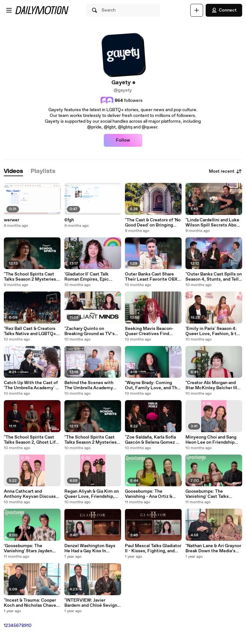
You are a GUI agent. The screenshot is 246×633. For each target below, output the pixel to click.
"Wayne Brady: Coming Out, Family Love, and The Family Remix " (152, 385)
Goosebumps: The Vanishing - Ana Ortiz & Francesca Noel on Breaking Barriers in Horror (152, 494)
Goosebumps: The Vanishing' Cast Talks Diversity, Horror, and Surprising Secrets (207, 494)
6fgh (69, 220)
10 (29, 626)
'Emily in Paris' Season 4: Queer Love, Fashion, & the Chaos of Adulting (213, 331)
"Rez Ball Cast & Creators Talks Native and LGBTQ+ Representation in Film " (30, 331)
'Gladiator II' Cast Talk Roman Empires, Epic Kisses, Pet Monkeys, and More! (91, 277)
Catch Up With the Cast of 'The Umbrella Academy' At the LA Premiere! (32, 385)
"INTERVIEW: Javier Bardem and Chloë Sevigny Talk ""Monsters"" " (92, 603)
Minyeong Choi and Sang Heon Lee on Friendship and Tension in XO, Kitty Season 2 (210, 440)
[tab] (13, 172)
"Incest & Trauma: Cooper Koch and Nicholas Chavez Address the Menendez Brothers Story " (31, 603)
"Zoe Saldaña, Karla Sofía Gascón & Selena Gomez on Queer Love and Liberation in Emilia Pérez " (153, 440)
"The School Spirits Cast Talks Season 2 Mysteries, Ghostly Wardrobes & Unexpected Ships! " (30, 277)
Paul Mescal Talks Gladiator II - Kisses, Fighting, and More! (153, 548)
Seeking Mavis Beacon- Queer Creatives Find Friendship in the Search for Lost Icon (150, 331)
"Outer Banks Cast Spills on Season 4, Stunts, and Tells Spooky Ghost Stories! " (213, 277)
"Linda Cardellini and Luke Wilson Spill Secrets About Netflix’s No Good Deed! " (213, 223)
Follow (123, 140)
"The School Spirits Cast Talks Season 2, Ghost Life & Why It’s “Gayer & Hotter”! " (31, 440)
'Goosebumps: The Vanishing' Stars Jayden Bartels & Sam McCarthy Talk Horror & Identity (29, 548)
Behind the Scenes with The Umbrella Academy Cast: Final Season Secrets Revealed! (92, 385)
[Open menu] (9, 10)
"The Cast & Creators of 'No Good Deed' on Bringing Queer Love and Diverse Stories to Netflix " (153, 223)
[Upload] (196, 10)
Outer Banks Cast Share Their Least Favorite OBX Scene (151, 277)
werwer (11, 220)
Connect (224, 10)
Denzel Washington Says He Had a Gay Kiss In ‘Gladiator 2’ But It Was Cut (92, 548)
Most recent (225, 171)
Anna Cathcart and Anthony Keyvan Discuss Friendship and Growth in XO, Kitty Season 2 (30, 494)
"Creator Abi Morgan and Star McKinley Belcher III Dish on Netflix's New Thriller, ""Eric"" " (211, 385)
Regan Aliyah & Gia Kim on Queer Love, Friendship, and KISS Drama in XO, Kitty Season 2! (91, 494)
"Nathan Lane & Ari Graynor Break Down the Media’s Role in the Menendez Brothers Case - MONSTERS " (213, 548)
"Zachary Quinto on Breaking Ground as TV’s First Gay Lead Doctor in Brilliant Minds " (89, 331)
